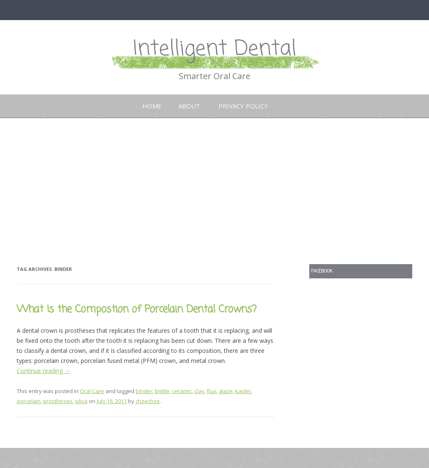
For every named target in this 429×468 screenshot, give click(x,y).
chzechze (148, 401)
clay (199, 391)
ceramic (182, 391)
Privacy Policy (243, 106)
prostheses (57, 401)
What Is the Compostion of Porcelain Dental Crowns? (137, 309)
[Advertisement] (214, 191)
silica (81, 401)
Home (152, 106)
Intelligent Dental (214, 49)
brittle (162, 391)
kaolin (243, 391)
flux (211, 391)
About (189, 106)
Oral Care (92, 391)
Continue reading (43, 371)
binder (144, 391)
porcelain (29, 401)
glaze (226, 391)
